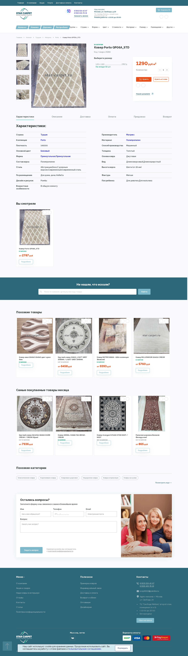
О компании (31, 3)
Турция (38, 37)
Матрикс (48, 37)
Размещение (156, 27)
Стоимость (116, 27)
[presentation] (40, 539)
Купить (146, 79)
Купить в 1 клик (161, 79)
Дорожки (47, 27)
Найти (144, 292)
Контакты (78, 3)
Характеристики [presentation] (25, 116)
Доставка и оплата (63, 3)
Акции (41, 3)
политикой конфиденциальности (60, 551)
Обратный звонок (145, 620)
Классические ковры (26, 478)
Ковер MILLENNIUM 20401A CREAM (150, 357)
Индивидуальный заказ (90, 588)
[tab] (25, 116)
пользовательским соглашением (84, 649)
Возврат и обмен (88, 598)
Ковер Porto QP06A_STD (29, 249)
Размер (143, 27)
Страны (84, 27)
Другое (170, 27)
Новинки (35, 27)
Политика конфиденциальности (30, 612)
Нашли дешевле (143, 94)
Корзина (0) (165, 10)
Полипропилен (133, 140)
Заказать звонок (81, 16)
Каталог (22, 27)
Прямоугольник (63, 156)
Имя (22, 509)
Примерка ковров (88, 583)
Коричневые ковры (48, 478)
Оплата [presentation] (112, 116)
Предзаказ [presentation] (139, 116)
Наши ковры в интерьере (27, 593)
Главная (20, 3)
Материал (130, 27)
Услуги (50, 3)
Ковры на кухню (130, 478)
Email (88, 509)
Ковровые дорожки (69, 478)
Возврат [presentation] (167, 116)
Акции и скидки (23, 588)
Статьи (19, 607)
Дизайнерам (86, 607)
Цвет (105, 27)
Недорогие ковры (90, 478)
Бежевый (45, 151)
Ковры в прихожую (110, 478)
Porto (57, 37)
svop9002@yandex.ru (149, 591)
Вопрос (23, 519)
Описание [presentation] (57, 116)
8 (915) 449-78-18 (80, 13)
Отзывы (19, 598)
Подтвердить (123, 648)
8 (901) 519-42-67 (80, 11)
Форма (95, 27)
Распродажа (62, 27)
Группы (72, 27)
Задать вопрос (31, 550)
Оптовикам (85, 602)
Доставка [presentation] (85, 116)
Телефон (57, 509)
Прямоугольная (48, 156)
